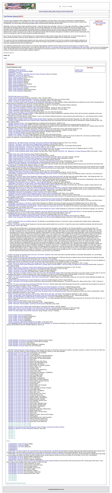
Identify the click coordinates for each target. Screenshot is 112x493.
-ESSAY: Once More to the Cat (16, 281)
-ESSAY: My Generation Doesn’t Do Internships (21, 131)
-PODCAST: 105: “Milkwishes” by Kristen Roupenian (72, 151)
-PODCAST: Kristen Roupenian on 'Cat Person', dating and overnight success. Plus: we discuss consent (36, 148)
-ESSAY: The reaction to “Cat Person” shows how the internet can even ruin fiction (30, 267)
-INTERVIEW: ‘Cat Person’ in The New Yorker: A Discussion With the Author (29, 183)
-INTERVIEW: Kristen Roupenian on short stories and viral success (26, 214)
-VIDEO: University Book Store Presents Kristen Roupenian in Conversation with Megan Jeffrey (34, 158)
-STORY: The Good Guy (15, 106)
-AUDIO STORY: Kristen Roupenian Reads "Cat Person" (23, 99)
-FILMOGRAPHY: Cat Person (16, 445)
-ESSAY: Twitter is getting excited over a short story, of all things (25, 268)
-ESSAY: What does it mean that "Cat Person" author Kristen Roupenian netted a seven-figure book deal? (37, 291)
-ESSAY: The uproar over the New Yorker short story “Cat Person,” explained (29, 254)
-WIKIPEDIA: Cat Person (15, 72)
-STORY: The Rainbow (14, 133)
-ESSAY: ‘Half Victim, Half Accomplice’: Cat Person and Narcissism (26, 303)
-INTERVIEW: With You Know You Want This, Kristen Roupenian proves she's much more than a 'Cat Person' (38, 187)
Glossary (58, 11)
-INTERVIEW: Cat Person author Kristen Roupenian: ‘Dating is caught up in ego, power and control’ (35, 206)
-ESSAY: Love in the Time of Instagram (19, 135)
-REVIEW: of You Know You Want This (18, 352)
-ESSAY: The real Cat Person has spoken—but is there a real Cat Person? (28, 277)
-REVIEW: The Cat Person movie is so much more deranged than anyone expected (31, 460)
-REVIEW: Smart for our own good (17, 124)
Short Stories (78, 71)
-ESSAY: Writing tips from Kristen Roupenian (20, 105)
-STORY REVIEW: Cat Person (16, 345)
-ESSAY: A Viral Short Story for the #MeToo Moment (22, 221)
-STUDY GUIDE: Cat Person (16, 315)
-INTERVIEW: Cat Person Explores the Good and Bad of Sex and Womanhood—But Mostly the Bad (35, 451)
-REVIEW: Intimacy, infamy (15, 128)
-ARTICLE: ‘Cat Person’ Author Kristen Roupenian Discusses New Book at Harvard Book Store (34, 288)
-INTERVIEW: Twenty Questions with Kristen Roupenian (23, 196)
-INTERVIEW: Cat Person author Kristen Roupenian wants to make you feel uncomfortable (33, 193)
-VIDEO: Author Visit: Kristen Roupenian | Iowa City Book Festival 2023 (27, 156)
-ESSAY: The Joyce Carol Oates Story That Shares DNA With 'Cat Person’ (28, 284)
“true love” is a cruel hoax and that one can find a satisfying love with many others (67, 47)
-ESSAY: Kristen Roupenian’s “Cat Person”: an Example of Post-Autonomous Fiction (31, 289)
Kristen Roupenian (99, 23)
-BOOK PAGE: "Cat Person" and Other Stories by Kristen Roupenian (27, 74)
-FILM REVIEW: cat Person (15, 472)
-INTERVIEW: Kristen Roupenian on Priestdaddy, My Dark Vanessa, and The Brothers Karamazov (35, 200)
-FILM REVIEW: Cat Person (15, 456)
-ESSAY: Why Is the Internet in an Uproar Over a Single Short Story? (27, 263)
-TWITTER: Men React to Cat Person (18, 96)
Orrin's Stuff (65, 11)
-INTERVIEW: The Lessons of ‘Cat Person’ (20, 203)
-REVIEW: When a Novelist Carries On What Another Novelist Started (27, 119)
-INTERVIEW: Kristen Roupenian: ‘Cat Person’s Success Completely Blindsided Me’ (31, 189)
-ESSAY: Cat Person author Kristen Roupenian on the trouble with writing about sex (31, 102)
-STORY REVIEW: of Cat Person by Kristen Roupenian (23, 340)
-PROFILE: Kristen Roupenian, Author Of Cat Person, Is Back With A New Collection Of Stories (34, 185)
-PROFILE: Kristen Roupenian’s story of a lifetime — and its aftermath (27, 182)
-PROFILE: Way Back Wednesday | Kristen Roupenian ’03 (24, 163)
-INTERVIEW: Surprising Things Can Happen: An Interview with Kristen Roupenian (31, 166)
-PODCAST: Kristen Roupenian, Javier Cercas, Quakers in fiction (26, 149)
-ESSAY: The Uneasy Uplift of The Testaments (21, 112)
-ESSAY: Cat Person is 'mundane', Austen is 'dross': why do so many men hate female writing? (34, 273)
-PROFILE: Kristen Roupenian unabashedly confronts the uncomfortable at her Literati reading (34, 199)
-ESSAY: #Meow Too (14, 301)
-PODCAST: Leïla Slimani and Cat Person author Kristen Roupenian (27, 145)
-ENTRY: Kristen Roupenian (16, 77)
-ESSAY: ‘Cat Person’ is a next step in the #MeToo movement (25, 275)
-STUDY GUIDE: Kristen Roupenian (18, 316)
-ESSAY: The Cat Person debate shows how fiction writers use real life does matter (31, 260)
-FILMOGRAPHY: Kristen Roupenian (18, 71)
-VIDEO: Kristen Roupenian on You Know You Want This (23, 159)
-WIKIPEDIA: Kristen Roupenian (17, 70)
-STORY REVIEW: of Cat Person (17, 341)
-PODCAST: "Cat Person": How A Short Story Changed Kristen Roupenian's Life (30, 144)
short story (9, 20)
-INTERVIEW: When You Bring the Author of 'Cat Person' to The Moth (27, 179)
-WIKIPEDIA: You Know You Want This (18, 75)
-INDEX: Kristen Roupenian (15, 78)
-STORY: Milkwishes (13, 110)
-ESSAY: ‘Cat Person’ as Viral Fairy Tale (19, 271)
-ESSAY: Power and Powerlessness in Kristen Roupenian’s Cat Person (27, 280)
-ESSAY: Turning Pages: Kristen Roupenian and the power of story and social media (31, 295)
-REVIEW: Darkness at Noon (16, 123)
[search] (82, 6)
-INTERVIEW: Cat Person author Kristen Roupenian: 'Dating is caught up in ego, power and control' (35, 176)
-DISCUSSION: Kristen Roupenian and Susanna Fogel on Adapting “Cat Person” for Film (32, 173)
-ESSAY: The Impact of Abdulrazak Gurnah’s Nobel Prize (23, 109)
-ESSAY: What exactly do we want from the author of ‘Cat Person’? (26, 298)
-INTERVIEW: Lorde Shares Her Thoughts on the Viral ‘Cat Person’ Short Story (30, 309)
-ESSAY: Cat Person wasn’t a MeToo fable (19, 306)
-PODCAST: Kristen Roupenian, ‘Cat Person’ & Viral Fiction (24, 147)
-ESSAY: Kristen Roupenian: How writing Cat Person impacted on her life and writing (31, 217)
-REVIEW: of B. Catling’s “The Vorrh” (18, 134)
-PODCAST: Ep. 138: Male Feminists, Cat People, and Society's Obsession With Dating (32, 142)
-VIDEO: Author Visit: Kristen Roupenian (19, 154)
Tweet (5, 58)
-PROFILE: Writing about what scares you (19, 170)
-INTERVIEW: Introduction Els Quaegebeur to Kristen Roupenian (26, 192)
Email (71, 11)
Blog (50, 11)
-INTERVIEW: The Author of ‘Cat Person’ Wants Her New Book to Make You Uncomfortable (33, 172)
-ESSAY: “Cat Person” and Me (16, 224)
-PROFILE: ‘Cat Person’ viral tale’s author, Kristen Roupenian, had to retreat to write (31, 194)
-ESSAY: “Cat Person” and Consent (18, 270)
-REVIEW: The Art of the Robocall (17, 116)
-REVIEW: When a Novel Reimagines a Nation (21, 113)
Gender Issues (79, 70)
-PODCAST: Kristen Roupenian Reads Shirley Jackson (23, 151)
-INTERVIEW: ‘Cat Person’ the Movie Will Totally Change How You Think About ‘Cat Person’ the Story (36, 453)
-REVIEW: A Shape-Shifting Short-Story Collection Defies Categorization (28, 120)
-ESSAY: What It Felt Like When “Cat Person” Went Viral (23, 107)
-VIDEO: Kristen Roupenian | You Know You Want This (23, 155)
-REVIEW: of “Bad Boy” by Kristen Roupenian (20, 428)
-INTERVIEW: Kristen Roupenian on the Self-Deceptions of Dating (26, 162)
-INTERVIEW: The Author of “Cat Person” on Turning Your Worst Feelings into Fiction (31, 208)
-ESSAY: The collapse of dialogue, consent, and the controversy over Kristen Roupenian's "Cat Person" (36, 287)
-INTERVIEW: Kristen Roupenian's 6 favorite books (22, 204)
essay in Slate (34, 22)
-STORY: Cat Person (14, 98)
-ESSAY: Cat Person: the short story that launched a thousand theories (27, 257)
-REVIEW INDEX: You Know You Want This (20, 354)
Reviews (45, 11)
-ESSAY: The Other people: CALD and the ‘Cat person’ (23, 310)
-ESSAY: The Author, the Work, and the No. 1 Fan (21, 100)
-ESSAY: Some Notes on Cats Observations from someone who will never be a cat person (33, 308)
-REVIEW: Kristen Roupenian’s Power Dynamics (21, 350)
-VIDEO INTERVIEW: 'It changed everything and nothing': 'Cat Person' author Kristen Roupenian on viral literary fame (40, 215)
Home (40, 11)
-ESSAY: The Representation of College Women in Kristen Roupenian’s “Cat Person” (31, 296)
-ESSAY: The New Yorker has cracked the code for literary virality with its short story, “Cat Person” (35, 294)
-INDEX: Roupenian (13, 85)
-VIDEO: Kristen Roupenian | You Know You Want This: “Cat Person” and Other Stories (32, 161)
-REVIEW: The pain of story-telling (17, 126)
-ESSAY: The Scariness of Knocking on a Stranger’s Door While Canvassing (29, 130)
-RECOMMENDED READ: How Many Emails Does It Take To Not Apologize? (29, 323)
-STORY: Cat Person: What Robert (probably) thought (23, 322)
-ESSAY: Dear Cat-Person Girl (16, 302)
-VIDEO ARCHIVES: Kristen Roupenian (19, 86)
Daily (54, 11)
